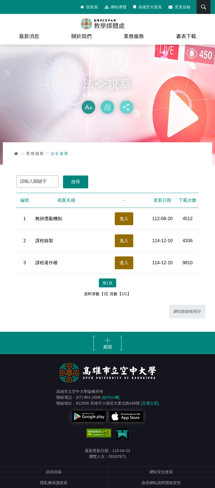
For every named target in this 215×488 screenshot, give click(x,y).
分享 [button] (126, 107)
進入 (124, 218)
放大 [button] (88, 107)
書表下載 (186, 36)
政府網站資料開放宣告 (161, 482)
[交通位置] (150, 403)
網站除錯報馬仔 (187, 311)
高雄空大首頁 (147, 7)
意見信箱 (179, 7)
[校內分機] (111, 397)
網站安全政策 (161, 472)
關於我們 (81, 36)
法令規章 (59, 153)
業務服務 (134, 36)
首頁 (16, 153)
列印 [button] (107, 107)
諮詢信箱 (54, 472)
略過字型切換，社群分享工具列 (107, 95)
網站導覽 (116, 7)
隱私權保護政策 (53, 482)
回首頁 (89, 7)
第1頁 (107, 283)
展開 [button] (107, 347)
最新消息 (29, 36)
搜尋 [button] (204, 7)
